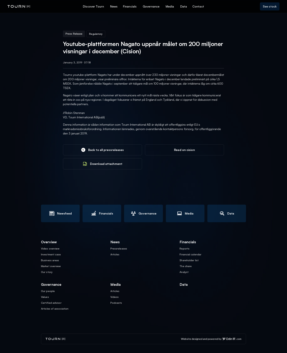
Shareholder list (189, 260)
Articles (115, 254)
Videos (114, 296)
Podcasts (116, 302)
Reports (184, 248)
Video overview (50, 248)
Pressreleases (118, 248)
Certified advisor (51, 302)
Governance (151, 6)
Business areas (50, 260)
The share (186, 266)
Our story (47, 272)
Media (170, 6)
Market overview (51, 266)
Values (45, 296)
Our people (48, 291)
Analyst (184, 272)
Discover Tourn (93, 6)
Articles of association (54, 308)
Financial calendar (190, 254)
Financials (130, 6)
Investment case (51, 254)
